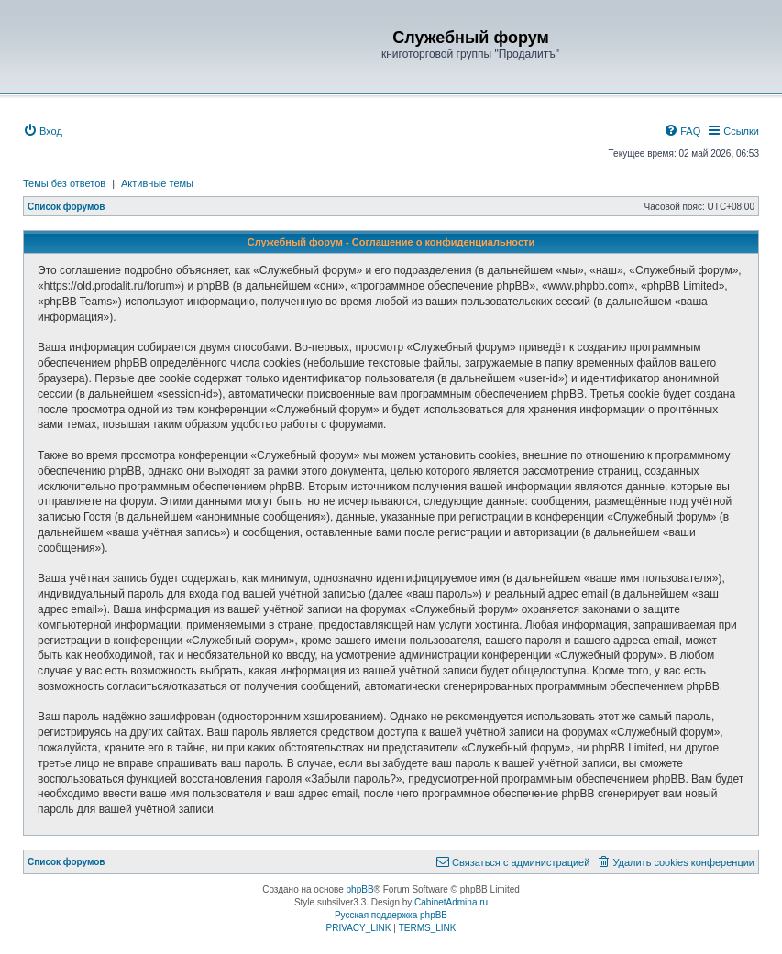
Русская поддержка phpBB (391, 915)
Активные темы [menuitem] (157, 183)
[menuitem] (42, 131)
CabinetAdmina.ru (451, 902)
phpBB (360, 889)
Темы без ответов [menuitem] (64, 183)
